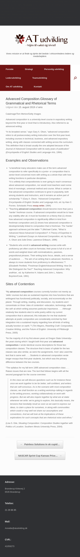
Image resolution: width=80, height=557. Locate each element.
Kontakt (38, 86)
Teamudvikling (39, 78)
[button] (75, 78)
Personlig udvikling (54, 69)
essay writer (38, 205)
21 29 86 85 (10, 510)
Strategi (29, 69)
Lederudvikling (13, 78)
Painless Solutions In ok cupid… (40, 444)
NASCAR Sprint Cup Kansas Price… (40, 456)
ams (40, 107)
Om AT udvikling (14, 86)
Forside (9, 69)
